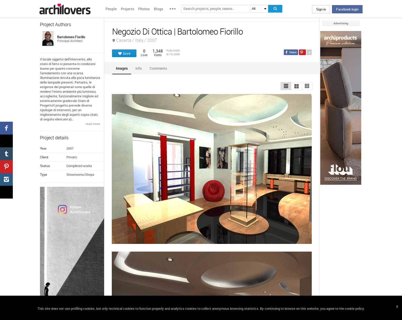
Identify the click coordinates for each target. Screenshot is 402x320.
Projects (127, 8)
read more (93, 123)
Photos (144, 8)
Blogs (158, 8)
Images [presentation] (122, 68)
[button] (285, 86)
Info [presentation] (138, 68)
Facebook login (347, 9)
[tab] (122, 68)
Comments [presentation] (159, 68)
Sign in (321, 9)
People (111, 8)
